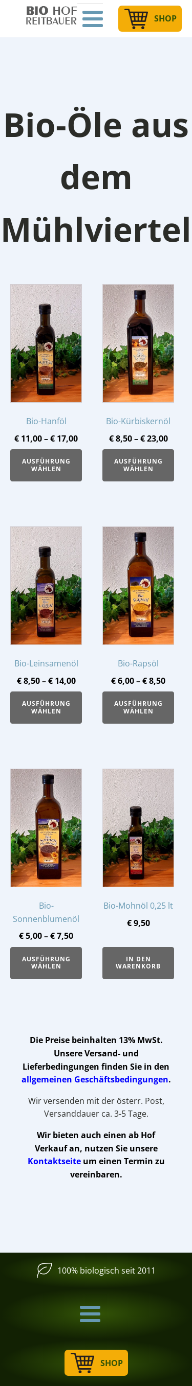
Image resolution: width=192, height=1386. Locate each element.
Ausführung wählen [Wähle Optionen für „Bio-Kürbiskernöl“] (138, 465)
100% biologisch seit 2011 (106, 1270)
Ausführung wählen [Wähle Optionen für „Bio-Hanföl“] (46, 465)
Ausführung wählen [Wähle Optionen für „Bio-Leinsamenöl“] (46, 707)
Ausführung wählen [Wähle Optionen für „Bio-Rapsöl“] (138, 707)
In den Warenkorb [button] (138, 963)
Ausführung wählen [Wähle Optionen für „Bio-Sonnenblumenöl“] (46, 963)
